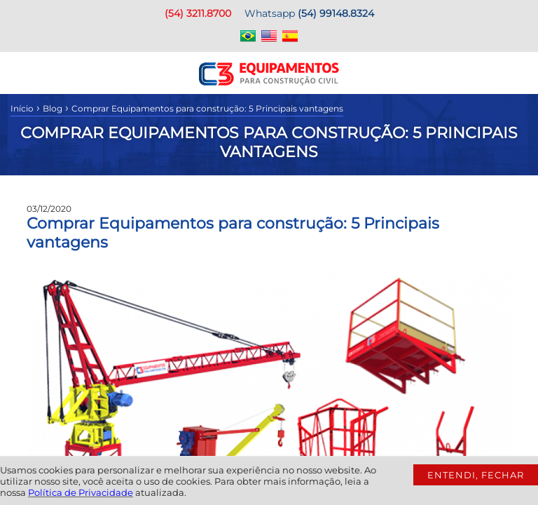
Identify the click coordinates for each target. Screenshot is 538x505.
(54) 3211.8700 (198, 13)
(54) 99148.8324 (336, 13)
